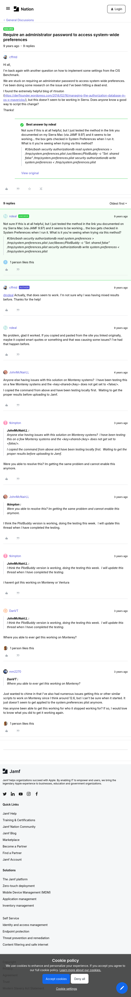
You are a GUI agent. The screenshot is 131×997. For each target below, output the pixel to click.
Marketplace (11, 840)
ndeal (13, 216)
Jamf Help (10, 813)
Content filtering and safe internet (25, 944)
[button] (8, 10)
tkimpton (15, 423)
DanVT (13, 610)
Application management (19, 899)
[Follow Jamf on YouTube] (21, 793)
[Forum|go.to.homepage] (24, 9)
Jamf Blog (9, 833)
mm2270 (15, 671)
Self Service (11, 918)
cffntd (13, 57)
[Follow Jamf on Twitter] (5, 794)
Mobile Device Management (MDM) (27, 892)
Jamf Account (12, 859)
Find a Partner (12, 853)
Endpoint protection (16, 931)
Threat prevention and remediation (26, 938)
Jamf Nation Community (19, 826)
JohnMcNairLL (19, 372)
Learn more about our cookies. (80, 970)
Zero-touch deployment (19, 886)
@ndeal (8, 295)
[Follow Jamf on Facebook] (37, 794)
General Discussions (20, 20)
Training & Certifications (19, 820)
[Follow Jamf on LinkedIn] (13, 794)
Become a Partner (15, 846)
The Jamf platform (15, 879)
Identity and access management (25, 925)
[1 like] (18, 262)
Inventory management (18, 905)
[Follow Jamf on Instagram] (29, 794)
